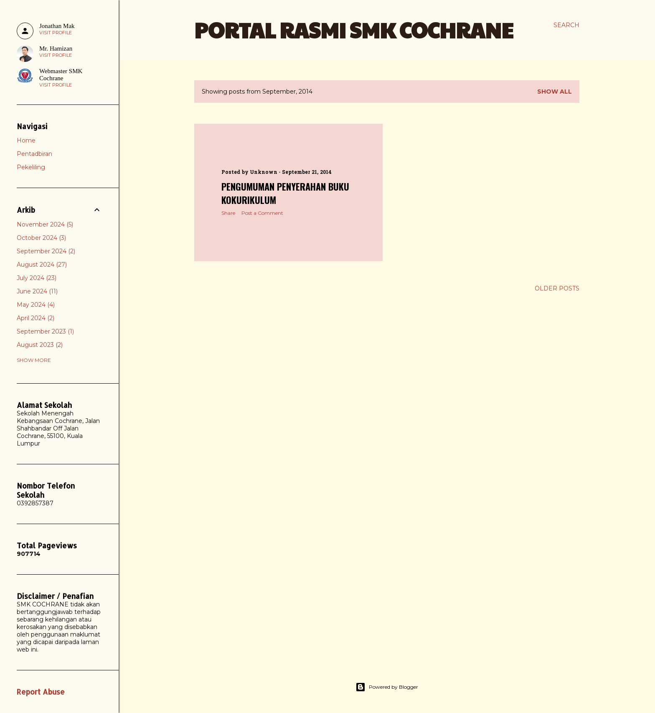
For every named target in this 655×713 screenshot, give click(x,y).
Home (26, 140)
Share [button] (228, 213)
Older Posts (557, 288)
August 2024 (42, 264)
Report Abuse (41, 691)
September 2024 (46, 251)
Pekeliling (31, 167)
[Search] (566, 25)
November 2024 (45, 224)
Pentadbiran (34, 154)
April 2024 (35, 318)
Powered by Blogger (386, 687)
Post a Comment (262, 213)
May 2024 (36, 304)
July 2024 (36, 278)
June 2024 (37, 291)
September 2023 (45, 331)
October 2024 (41, 238)
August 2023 (40, 345)
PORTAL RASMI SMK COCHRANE (353, 29)
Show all (554, 91)
